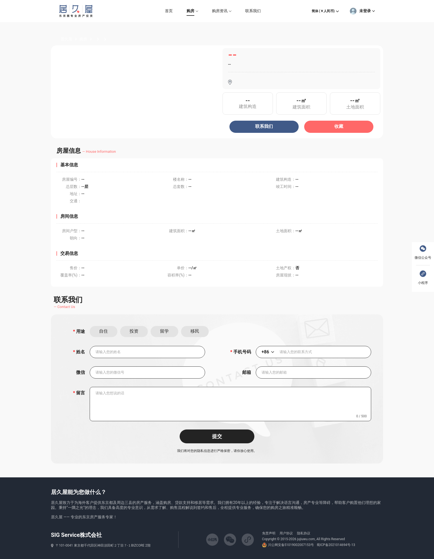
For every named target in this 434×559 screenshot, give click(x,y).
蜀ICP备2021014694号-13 (336, 545)
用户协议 (286, 533)
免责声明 (268, 533)
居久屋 (66, 39)
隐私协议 (303, 533)
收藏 (338, 126)
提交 (217, 436)
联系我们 (264, 126)
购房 (83, 39)
